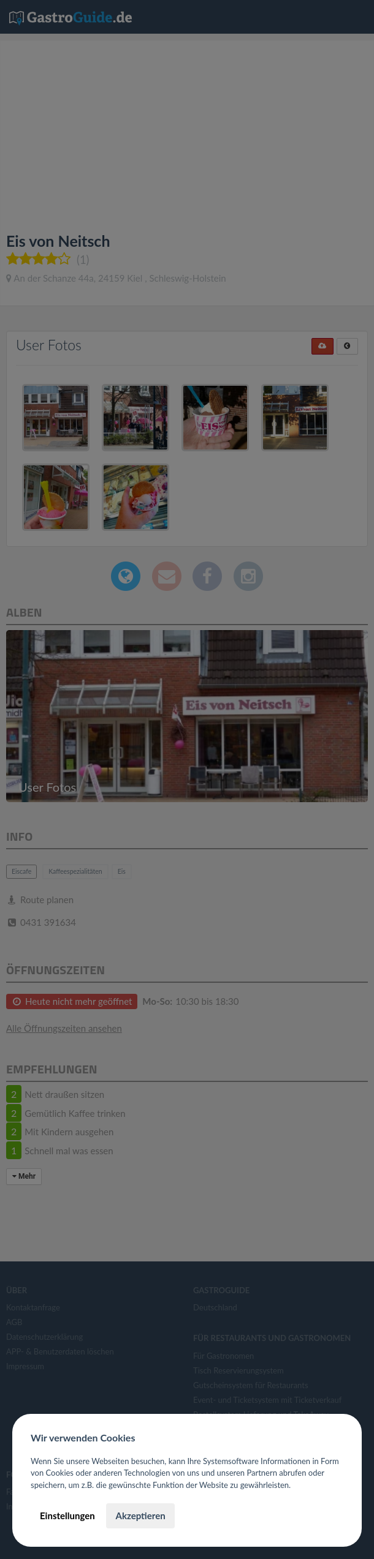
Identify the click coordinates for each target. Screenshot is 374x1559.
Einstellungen (67, 1515)
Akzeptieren (140, 1515)
